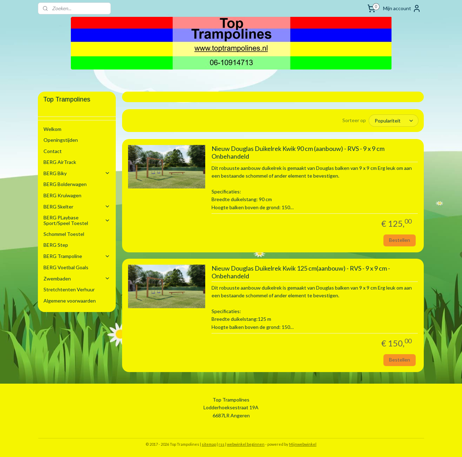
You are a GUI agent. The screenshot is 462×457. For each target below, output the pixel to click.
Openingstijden (60, 140)
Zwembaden (76, 279)
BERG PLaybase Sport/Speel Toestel (76, 220)
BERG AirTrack (59, 162)
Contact (52, 151)
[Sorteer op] (394, 120)
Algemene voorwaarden (69, 301)
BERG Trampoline (76, 256)
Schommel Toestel (63, 234)
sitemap (209, 444)
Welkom (52, 129)
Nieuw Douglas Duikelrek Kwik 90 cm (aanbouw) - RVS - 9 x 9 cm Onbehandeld (298, 152)
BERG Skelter (76, 207)
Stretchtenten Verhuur (69, 289)
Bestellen (399, 240)
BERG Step (55, 245)
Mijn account (402, 8)
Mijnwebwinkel (302, 444)
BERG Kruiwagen (62, 195)
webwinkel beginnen (246, 444)
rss (222, 444)
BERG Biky (76, 173)
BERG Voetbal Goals (65, 267)
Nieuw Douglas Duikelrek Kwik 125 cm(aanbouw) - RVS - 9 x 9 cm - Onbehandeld (301, 272)
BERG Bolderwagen (65, 184)
